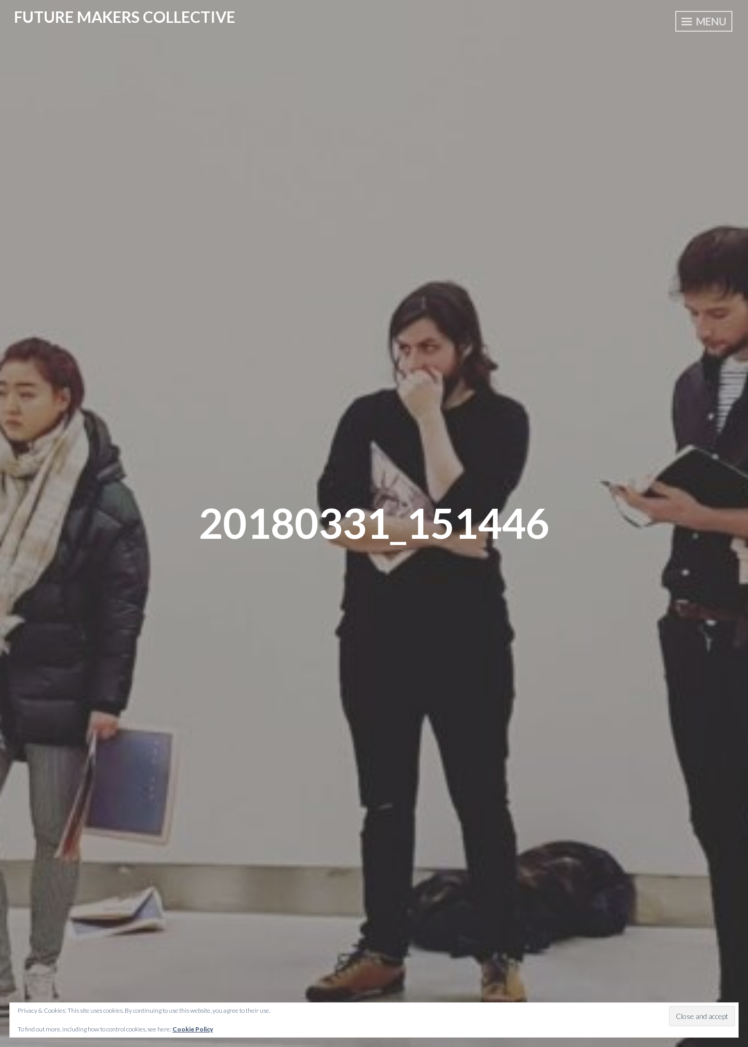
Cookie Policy (192, 1029)
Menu (704, 21)
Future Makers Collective (124, 16)
